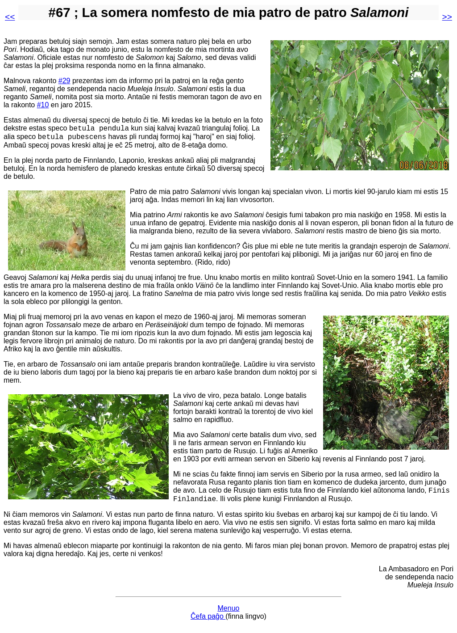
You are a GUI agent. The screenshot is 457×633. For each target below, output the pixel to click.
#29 (64, 80)
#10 (43, 105)
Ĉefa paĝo (208, 621)
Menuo (229, 613)
